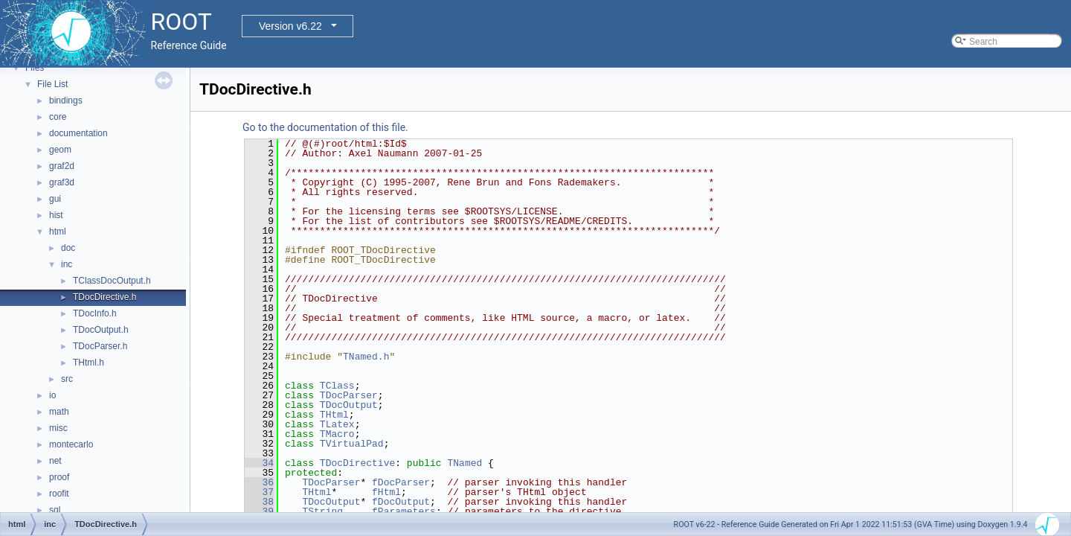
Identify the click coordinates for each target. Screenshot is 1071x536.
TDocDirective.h (104, 297)
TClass (337, 385)
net (55, 461)
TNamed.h (366, 356)
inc (66, 264)
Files (34, 68)
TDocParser (349, 395)
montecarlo (71, 444)
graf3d (61, 182)
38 (259, 501)
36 (259, 482)
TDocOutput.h (101, 330)
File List (52, 84)
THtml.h (88, 362)
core (57, 117)
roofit (59, 493)
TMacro (337, 434)
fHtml (386, 492)
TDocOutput (349, 405)
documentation (78, 133)
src (67, 379)
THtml (334, 414)
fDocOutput (401, 501)
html (57, 231)
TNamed (464, 463)
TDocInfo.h (95, 313)
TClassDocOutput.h (112, 280)
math (59, 411)
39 (259, 511)
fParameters (404, 511)
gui (55, 199)
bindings (66, 100)
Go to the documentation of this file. (325, 127)
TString (322, 511)
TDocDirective (357, 463)
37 (259, 492)
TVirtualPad (352, 443)
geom (60, 149)
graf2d (61, 166)
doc (68, 248)
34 (259, 463)
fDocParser (401, 482)
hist (56, 215)
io (52, 395)
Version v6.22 (290, 26)
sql (54, 510)
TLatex (337, 424)
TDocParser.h (100, 346)
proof (59, 477)
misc (58, 428)
